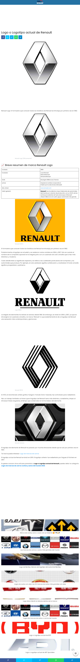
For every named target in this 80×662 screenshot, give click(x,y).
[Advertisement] (40, 18)
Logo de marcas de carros (29, 454)
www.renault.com (46, 188)
